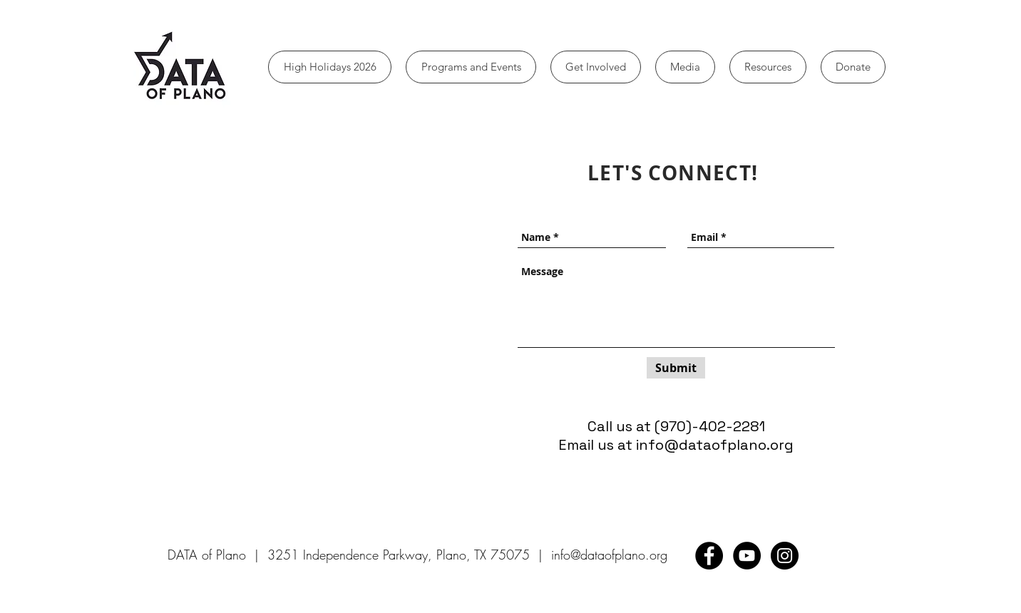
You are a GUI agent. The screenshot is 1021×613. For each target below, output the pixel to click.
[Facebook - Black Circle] (709, 556)
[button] (471, 67)
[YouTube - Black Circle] (747, 556)
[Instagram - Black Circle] (785, 556)
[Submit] (676, 367)
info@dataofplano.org (715, 445)
